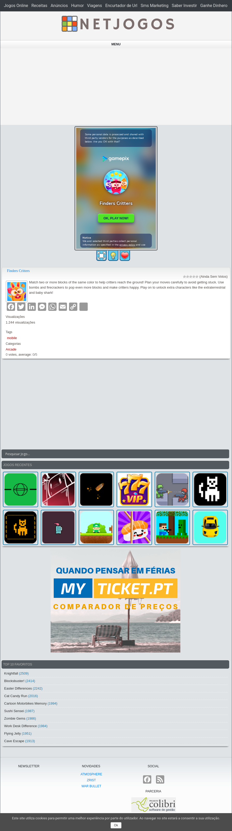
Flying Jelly (12, 733)
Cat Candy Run (15, 696)
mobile (12, 338)
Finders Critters (18, 271)
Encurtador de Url (121, 5)
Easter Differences (18, 688)
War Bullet (91, 786)
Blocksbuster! (14, 681)
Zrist (91, 780)
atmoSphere (91, 774)
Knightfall (11, 673)
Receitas (39, 5)
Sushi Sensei (14, 711)
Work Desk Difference (20, 726)
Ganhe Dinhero (214, 5)
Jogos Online (16, 5)
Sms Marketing (154, 5)
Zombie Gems (14, 718)
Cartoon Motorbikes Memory (25, 703)
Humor (77, 5)
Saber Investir (184, 5)
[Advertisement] (116, 86)
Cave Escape (14, 741)
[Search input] (112, 453)
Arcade (11, 349)
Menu (115, 44)
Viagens (94, 5)
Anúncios (59, 5)
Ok (116, 825)
